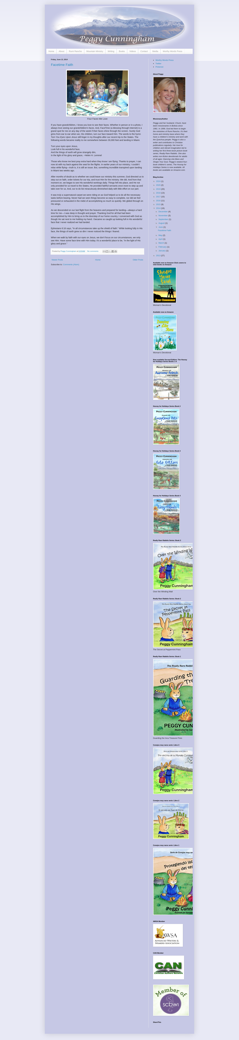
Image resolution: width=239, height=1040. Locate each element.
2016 (158, 200)
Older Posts (138, 260)
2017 (158, 196)
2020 (158, 185)
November (163, 215)
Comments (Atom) (71, 264)
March (162, 243)
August (162, 223)
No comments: (93, 251)
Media (155, 51)
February (163, 247)
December (163, 211)
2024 (158, 181)
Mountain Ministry (94, 51)
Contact (144, 51)
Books (122, 51)
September (164, 219)
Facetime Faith (62, 65)
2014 (158, 208)
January (162, 251)
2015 (158, 204)
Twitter (158, 63)
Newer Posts (57, 260)
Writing (111, 51)
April (161, 239)
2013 (158, 255)
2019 (158, 189)
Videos (132, 51)
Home (51, 51)
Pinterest (159, 67)
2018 (158, 193)
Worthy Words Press (172, 51)
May (161, 235)
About (61, 51)
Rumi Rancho (75, 51)
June (161, 227)
